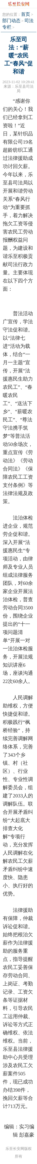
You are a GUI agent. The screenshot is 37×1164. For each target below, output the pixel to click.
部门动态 (11, 20)
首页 (25, 14)
